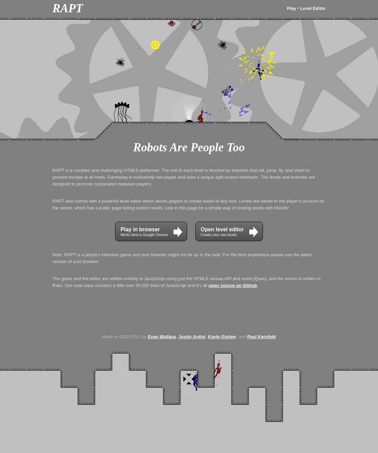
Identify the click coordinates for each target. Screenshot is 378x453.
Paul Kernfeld (261, 336)
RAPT (68, 8)
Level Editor (312, 8)
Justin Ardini (192, 336)
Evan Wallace (162, 336)
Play (291, 8)
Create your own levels (229, 231)
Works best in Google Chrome (151, 231)
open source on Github (233, 285)
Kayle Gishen (222, 336)
